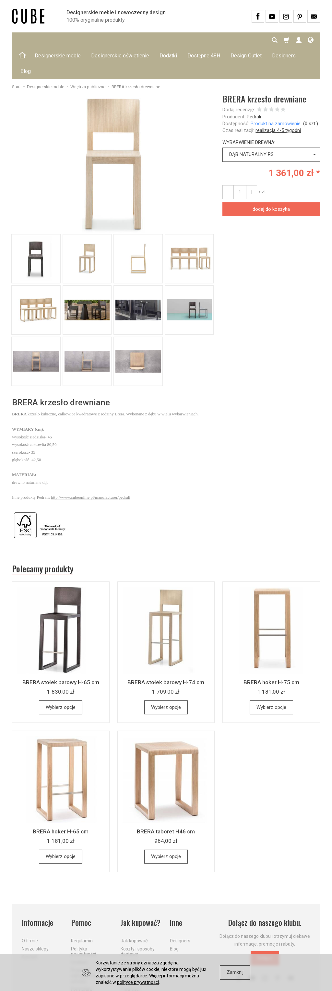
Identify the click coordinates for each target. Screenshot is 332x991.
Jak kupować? (141, 892)
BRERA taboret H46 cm (166, 800)
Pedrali (254, 86)
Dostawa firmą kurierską (136, 947)
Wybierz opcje (61, 676)
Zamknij (235, 972)
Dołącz (264, 927)
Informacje (37, 892)
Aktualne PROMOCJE (133, 933)
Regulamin (82, 909)
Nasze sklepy (35, 917)
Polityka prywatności (83, 920)
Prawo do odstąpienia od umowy (86, 944)
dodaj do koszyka (271, 178)
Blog (174, 917)
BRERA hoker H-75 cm (271, 651)
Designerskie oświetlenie (120, 40)
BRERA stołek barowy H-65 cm (60, 651)
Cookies (79, 931)
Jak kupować (134, 909)
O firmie (30, 909)
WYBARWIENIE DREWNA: (248, 111)
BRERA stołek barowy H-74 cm (165, 651)
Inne (176, 892)
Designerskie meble (58, 40)
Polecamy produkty (43, 537)
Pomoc (81, 892)
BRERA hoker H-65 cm (61, 800)
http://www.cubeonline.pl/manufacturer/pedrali (90, 466)
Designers (180, 909)
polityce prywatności (138, 982)
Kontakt (30, 925)
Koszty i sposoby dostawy (138, 920)
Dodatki (168, 40)
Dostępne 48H (203, 40)
